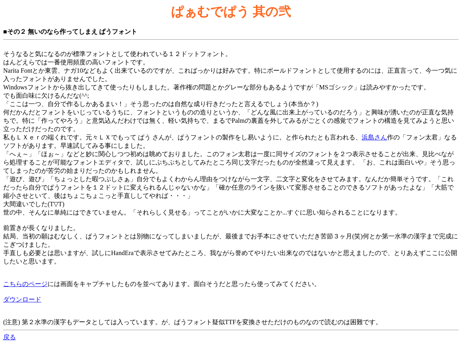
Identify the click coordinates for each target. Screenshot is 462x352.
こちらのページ (25, 283)
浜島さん (374, 137)
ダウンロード (22, 299)
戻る (9, 337)
